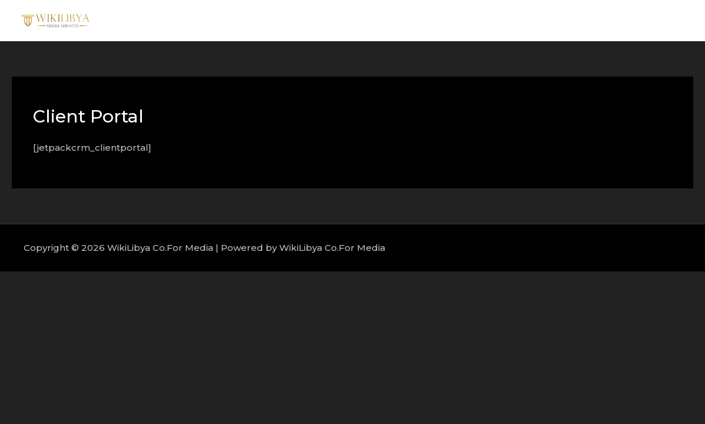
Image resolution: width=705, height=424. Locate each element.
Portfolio (602, 20)
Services (546, 20)
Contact (658, 20)
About (495, 20)
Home (448, 20)
